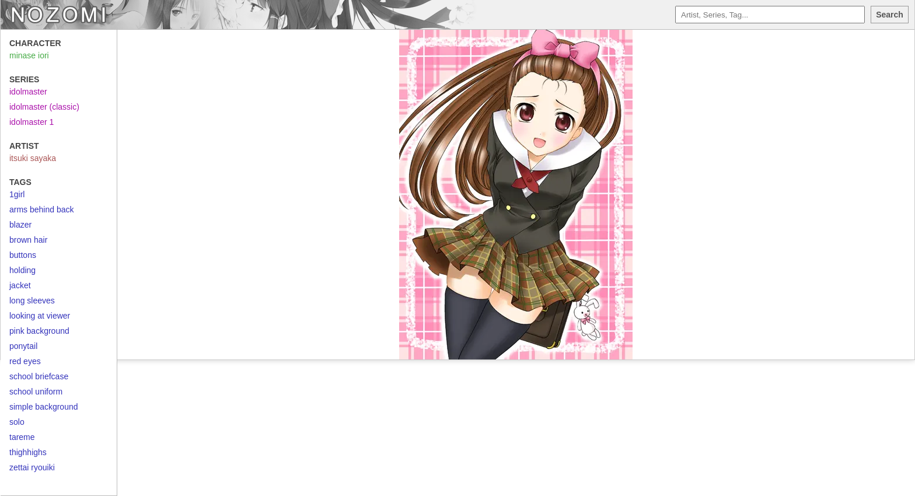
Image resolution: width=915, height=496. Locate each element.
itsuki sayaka (32, 158)
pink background (39, 331)
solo (17, 422)
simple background (43, 406)
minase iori (29, 55)
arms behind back (41, 209)
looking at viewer (39, 315)
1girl (17, 194)
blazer (20, 224)
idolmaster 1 (31, 122)
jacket (20, 285)
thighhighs (28, 452)
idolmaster (28, 91)
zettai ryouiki (32, 467)
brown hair (28, 239)
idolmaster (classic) (44, 106)
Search (889, 14)
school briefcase (38, 376)
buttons (22, 255)
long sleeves (32, 300)
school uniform (35, 391)
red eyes (25, 361)
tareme (22, 437)
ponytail (23, 346)
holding (22, 270)
